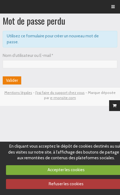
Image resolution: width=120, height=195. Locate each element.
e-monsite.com (63, 98)
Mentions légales (18, 92)
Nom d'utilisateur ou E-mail (27, 55)
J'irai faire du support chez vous (60, 92)
